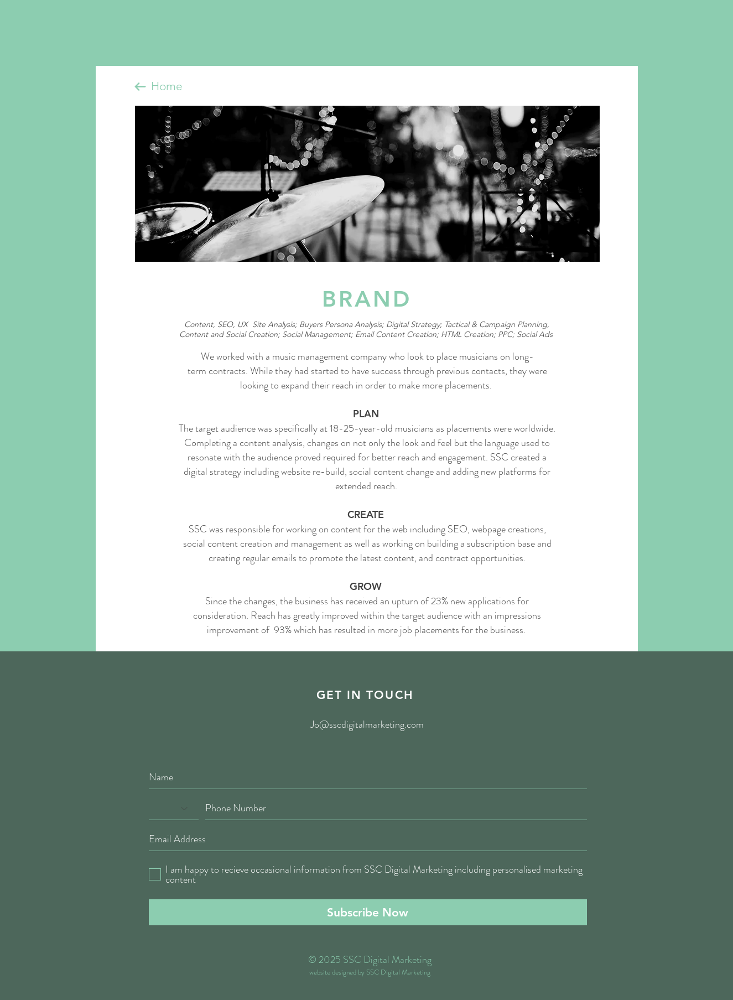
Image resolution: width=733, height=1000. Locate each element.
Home (167, 86)
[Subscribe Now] (368, 912)
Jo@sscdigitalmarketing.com (367, 724)
